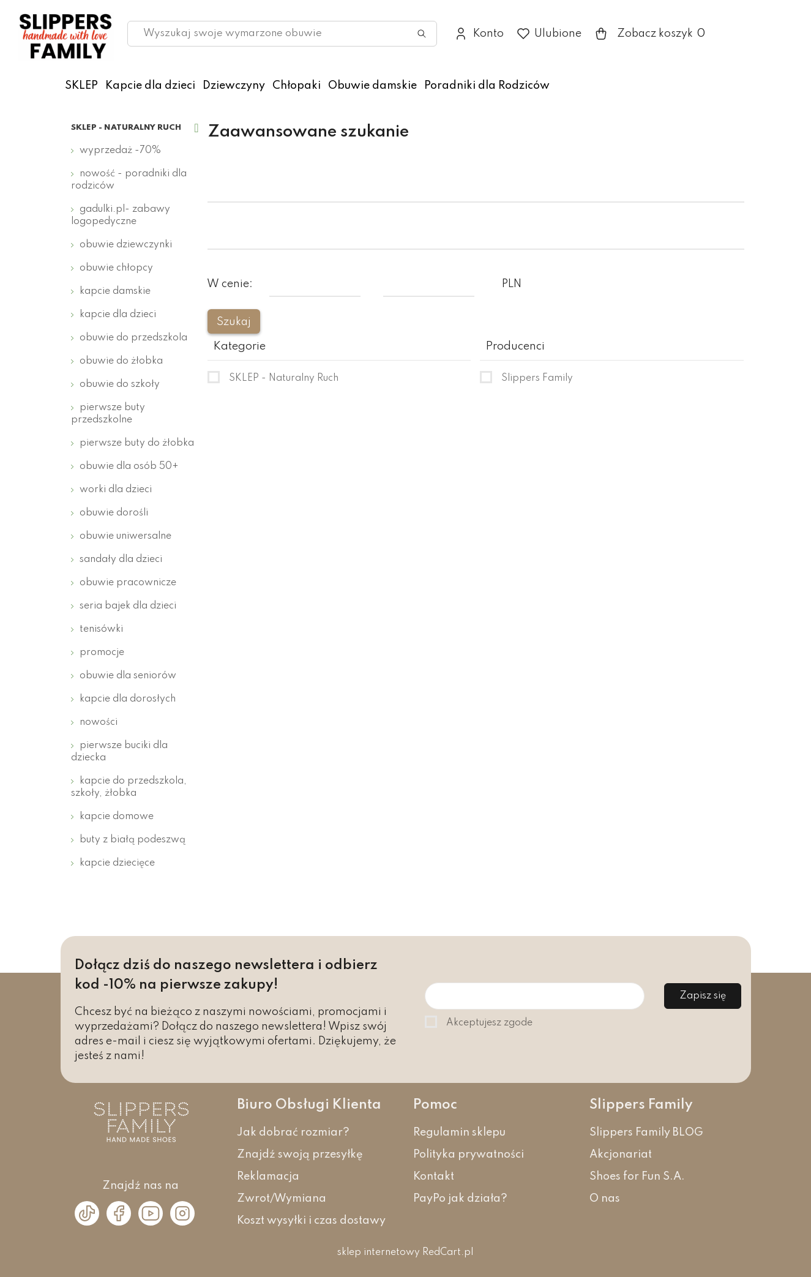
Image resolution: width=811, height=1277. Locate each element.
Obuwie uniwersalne (125, 536)
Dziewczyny (234, 85)
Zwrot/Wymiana (281, 1198)
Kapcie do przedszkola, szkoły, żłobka (129, 787)
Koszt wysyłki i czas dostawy (311, 1220)
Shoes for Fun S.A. (637, 1176)
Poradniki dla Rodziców (487, 85)
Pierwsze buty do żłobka (137, 443)
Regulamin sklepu (459, 1132)
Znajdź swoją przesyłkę (300, 1154)
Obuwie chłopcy (116, 268)
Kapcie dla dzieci (150, 85)
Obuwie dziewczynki (126, 245)
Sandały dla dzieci (121, 559)
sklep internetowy (378, 1252)
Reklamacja (268, 1176)
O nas (604, 1198)
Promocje (102, 652)
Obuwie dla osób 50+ (129, 466)
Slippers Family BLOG (646, 1132)
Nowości (99, 722)
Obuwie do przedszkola (133, 338)
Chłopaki (296, 85)
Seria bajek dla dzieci (128, 606)
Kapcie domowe (117, 817)
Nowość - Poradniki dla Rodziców (129, 180)
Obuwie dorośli (114, 513)
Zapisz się (702, 996)
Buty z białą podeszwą (132, 840)
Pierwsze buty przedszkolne (108, 414)
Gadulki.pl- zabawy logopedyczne (120, 215)
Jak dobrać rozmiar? (293, 1132)
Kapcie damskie (115, 291)
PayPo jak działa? (460, 1198)
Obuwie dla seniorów (128, 676)
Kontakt (433, 1176)
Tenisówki (101, 629)
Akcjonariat (620, 1154)
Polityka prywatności (468, 1154)
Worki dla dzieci (116, 490)
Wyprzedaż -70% (120, 150)
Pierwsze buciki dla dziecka (119, 752)
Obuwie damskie (372, 85)
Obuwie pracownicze (128, 583)
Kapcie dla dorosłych (128, 699)
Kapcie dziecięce (117, 863)
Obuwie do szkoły (120, 384)
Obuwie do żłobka (121, 361)
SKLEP (81, 85)
